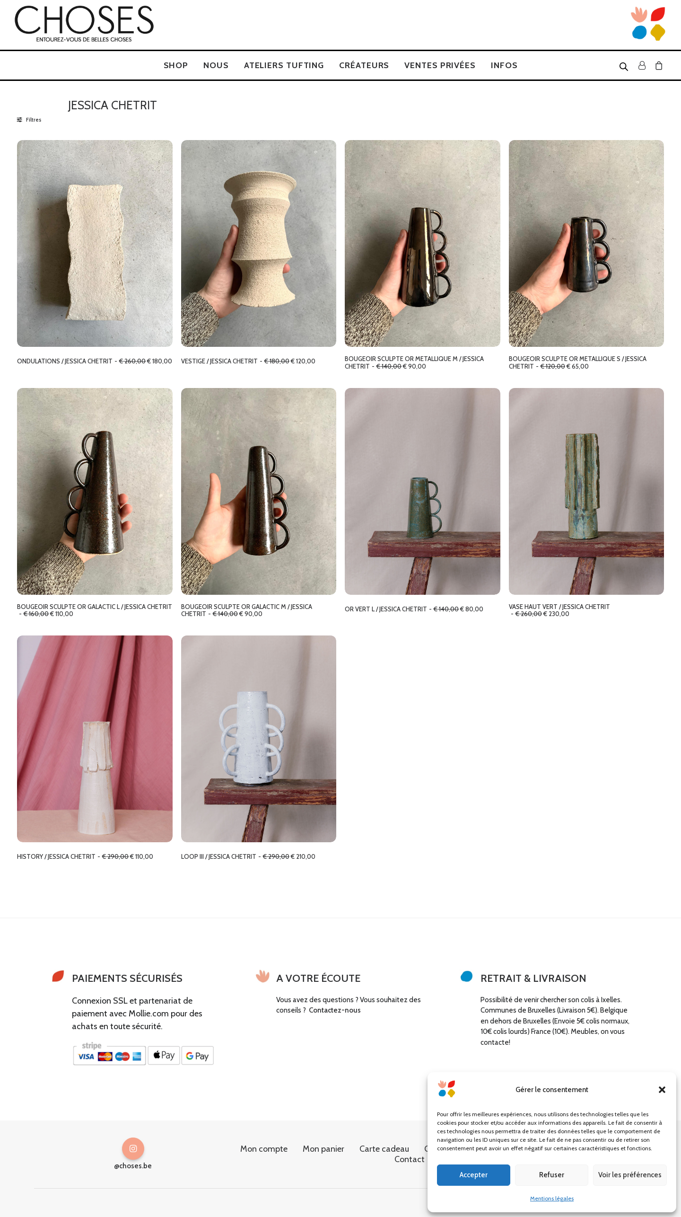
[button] (662, 1089)
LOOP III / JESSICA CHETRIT (248, 856)
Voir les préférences (630, 1175)
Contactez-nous (335, 1010)
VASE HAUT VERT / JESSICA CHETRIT (559, 610)
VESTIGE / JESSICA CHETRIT (248, 361)
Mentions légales (552, 1198)
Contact (409, 1159)
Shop (176, 65)
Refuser (551, 1175)
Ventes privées (440, 65)
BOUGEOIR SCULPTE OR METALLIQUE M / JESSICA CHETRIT (414, 362)
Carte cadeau (384, 1148)
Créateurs (364, 65)
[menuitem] (176, 65)
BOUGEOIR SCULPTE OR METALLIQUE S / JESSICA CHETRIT (577, 362)
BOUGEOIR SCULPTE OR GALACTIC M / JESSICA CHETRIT (246, 610)
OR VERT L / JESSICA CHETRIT (414, 609)
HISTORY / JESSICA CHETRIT (85, 856)
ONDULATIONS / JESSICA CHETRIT (94, 361)
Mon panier (323, 1148)
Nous (216, 65)
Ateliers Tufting (284, 65)
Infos (504, 65)
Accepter (474, 1175)
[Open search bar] (624, 66)
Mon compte (264, 1148)
